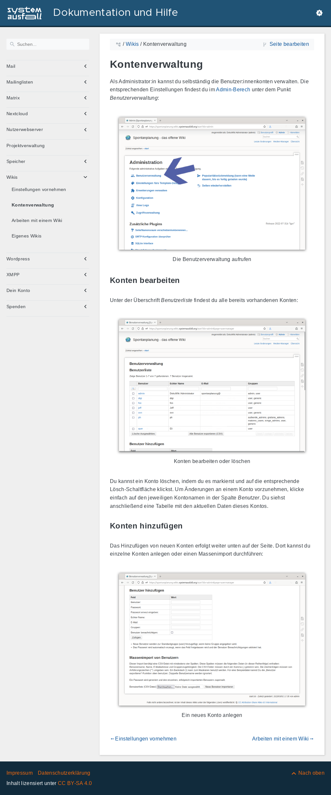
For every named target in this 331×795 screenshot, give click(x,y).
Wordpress (18, 258)
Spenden (16, 306)
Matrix (13, 97)
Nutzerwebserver (24, 129)
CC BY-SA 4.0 (75, 783)
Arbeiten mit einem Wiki (37, 220)
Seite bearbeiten (289, 44)
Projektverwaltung (25, 145)
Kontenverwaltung (33, 204)
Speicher (16, 161)
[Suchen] (47, 44)
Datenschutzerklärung (64, 773)
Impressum (19, 773)
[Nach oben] (308, 773)
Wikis (12, 177)
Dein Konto (18, 290)
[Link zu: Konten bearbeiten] (187, 281)
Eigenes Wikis (26, 235)
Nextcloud (17, 113)
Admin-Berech (233, 89)
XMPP (12, 274)
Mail (10, 66)
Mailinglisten (19, 82)
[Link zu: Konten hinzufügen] (190, 526)
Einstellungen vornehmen (39, 189)
